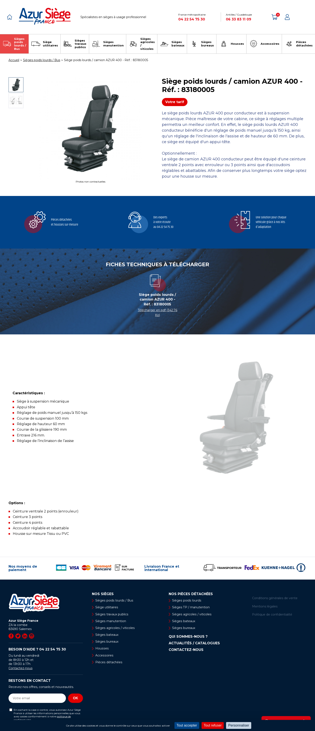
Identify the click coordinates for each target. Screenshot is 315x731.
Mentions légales (264, 606)
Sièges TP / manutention (190, 607)
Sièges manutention (110, 621)
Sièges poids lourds (186, 600)
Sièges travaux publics (111, 614)
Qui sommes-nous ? (188, 636)
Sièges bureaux (106, 641)
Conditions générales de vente (275, 598)
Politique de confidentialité (272, 614)
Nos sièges (103, 594)
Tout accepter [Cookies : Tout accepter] (187, 725)
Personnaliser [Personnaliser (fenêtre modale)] (238, 725)
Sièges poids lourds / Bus (113, 600)
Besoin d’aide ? (37, 649)
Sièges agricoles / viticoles (114, 628)
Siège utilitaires (106, 607)
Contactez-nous (20, 668)
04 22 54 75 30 (191, 19)
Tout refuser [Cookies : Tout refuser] (213, 725)
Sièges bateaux (106, 635)
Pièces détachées (108, 662)
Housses (101, 648)
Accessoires (104, 655)
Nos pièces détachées (191, 594)
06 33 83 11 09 (238, 19)
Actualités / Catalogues (194, 643)
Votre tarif (174, 102)
